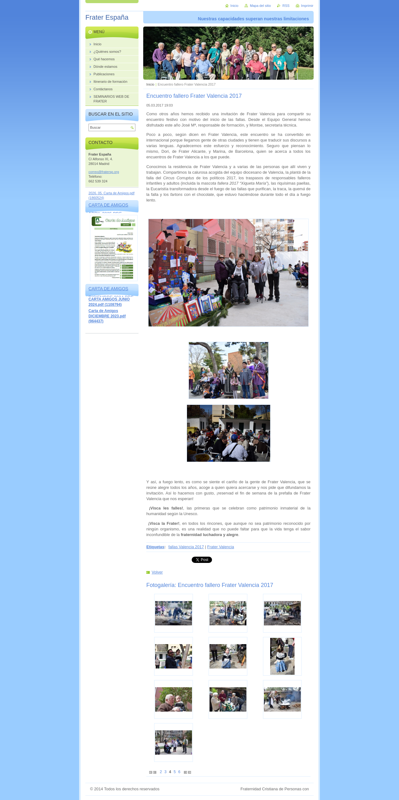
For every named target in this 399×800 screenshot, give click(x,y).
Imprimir (307, 5)
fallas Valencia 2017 (186, 546)
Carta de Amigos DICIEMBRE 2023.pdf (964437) (107, 316)
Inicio (150, 84)
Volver (157, 572)
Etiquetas (155, 546)
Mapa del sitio (260, 5)
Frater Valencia (220, 546)
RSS (285, 5)
